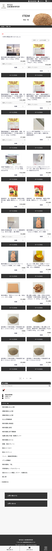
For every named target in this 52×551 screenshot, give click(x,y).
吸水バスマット (7, 452)
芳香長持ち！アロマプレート (11, 468)
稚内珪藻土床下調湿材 (9, 431)
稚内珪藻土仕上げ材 (8, 407)
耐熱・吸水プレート (8, 444)
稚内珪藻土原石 (7, 427)
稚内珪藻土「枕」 (7, 464)
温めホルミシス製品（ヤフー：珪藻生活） (15, 472)
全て (3, 34)
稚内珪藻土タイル (7, 440)
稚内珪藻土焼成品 (7, 423)
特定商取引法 (5, 482)
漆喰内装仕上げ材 (7, 411)
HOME (2, 26)
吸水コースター (7, 448)
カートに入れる (13, 75)
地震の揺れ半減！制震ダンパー (12, 435)
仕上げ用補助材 (7, 419)
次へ (31, 378)
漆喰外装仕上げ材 (7, 415)
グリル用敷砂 (6, 460)
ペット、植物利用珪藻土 (9, 456)
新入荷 (4, 476)
